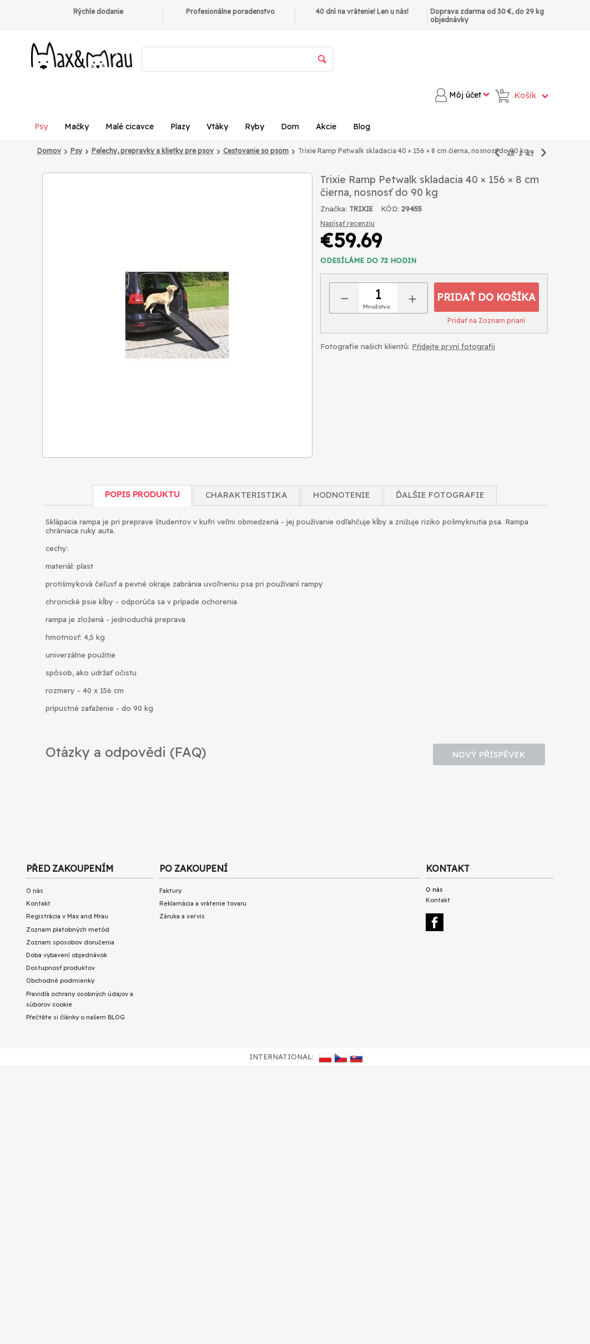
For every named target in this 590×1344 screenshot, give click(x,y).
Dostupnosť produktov (60, 968)
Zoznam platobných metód (67, 929)
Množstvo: (377, 306)
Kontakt (38, 903)
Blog (361, 127)
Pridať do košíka (486, 297)
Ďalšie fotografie (440, 494)
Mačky (76, 127)
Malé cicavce (129, 127)
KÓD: (390, 208)
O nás (34, 891)
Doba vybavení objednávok (66, 955)
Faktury (170, 891)
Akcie (326, 127)
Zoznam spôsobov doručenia (70, 942)
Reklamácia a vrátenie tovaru (202, 903)
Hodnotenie (341, 494)
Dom (290, 127)
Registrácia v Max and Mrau (67, 916)
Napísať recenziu (347, 223)
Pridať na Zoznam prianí (486, 320)
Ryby (254, 127)
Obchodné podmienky (60, 980)
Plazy (180, 127)
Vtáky (217, 127)
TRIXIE (361, 209)
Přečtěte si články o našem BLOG (75, 1017)
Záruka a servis (182, 916)
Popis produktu (142, 494)
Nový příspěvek (489, 754)
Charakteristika (246, 494)
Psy (41, 127)
